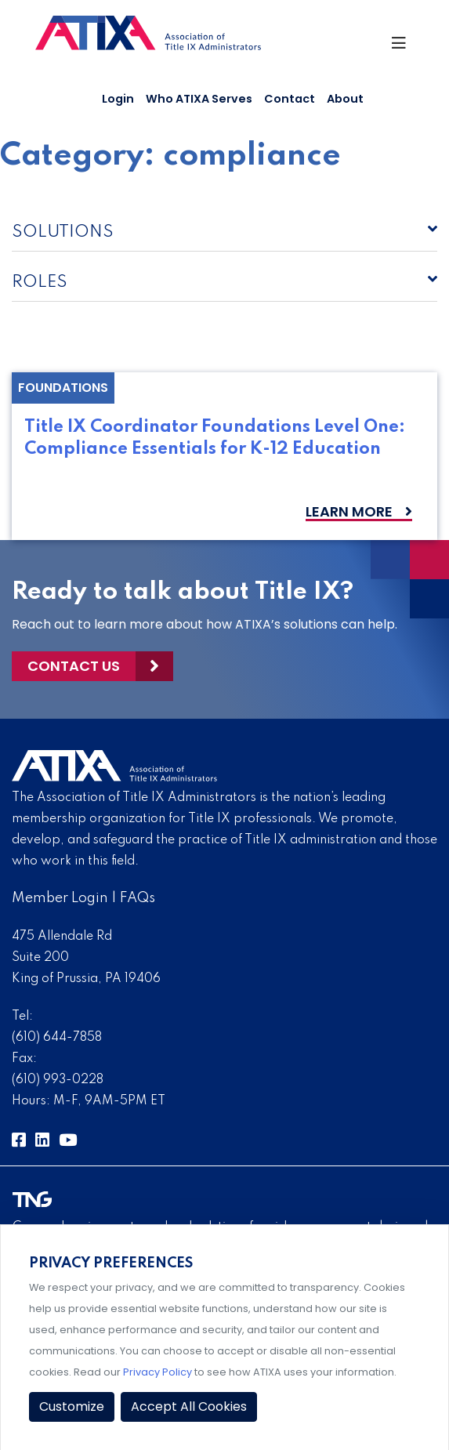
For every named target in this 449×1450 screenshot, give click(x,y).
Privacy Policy (157, 1372)
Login (118, 99)
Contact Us (73, 666)
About (345, 99)
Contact (289, 99)
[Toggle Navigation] (402, 47)
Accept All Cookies (189, 1406)
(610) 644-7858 (57, 1037)
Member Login (60, 898)
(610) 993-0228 (57, 1080)
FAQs (137, 898)
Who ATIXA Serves (199, 99)
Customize (71, 1406)
